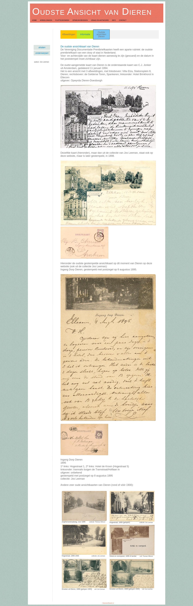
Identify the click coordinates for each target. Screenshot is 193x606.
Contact (122, 20)
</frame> (42, 596)
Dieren (101, 36)
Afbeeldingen (46, 20)
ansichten (101, 34)
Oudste (101, 32)
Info (114, 20)
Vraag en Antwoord (100, 20)
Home (34, 20)
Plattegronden (62, 20)
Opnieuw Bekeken (80, 20)
